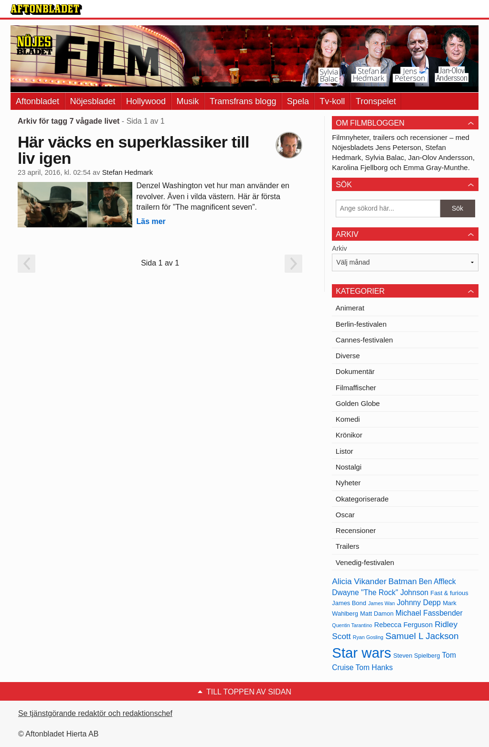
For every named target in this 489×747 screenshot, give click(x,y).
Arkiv (339, 248)
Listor (344, 451)
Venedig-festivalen (365, 562)
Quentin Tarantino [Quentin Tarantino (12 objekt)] (352, 625)
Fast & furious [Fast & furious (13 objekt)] (449, 593)
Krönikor (349, 435)
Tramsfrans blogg (243, 101)
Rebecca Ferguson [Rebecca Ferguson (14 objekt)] (403, 625)
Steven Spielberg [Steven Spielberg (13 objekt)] (416, 655)
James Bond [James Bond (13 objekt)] (349, 603)
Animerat (350, 308)
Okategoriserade (362, 499)
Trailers (347, 546)
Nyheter (348, 483)
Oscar (345, 515)
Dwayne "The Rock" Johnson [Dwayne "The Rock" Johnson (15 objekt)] (380, 592)
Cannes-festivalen (364, 340)
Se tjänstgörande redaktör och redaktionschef (95, 713)
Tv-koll (332, 101)
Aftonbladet (37, 101)
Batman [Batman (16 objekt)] (402, 581)
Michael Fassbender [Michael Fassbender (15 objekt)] (428, 613)
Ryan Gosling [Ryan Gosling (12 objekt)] (368, 637)
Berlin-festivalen (361, 324)
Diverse (348, 356)
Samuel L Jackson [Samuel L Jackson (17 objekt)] (422, 636)
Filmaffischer (356, 388)
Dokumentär (355, 371)
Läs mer (150, 221)
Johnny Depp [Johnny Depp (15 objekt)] (419, 602)
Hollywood (146, 101)
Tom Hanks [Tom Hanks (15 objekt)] (374, 667)
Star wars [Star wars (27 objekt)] (361, 653)
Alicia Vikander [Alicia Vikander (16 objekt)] (359, 581)
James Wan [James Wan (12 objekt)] (381, 603)
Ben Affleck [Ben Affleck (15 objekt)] (437, 581)
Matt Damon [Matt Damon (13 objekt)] (376, 613)
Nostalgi (348, 467)
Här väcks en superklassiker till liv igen (133, 150)
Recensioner (356, 530)
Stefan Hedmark (127, 172)
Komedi (348, 419)
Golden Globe (358, 403)
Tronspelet (376, 101)
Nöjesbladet (93, 101)
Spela (298, 101)
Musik (188, 101)
